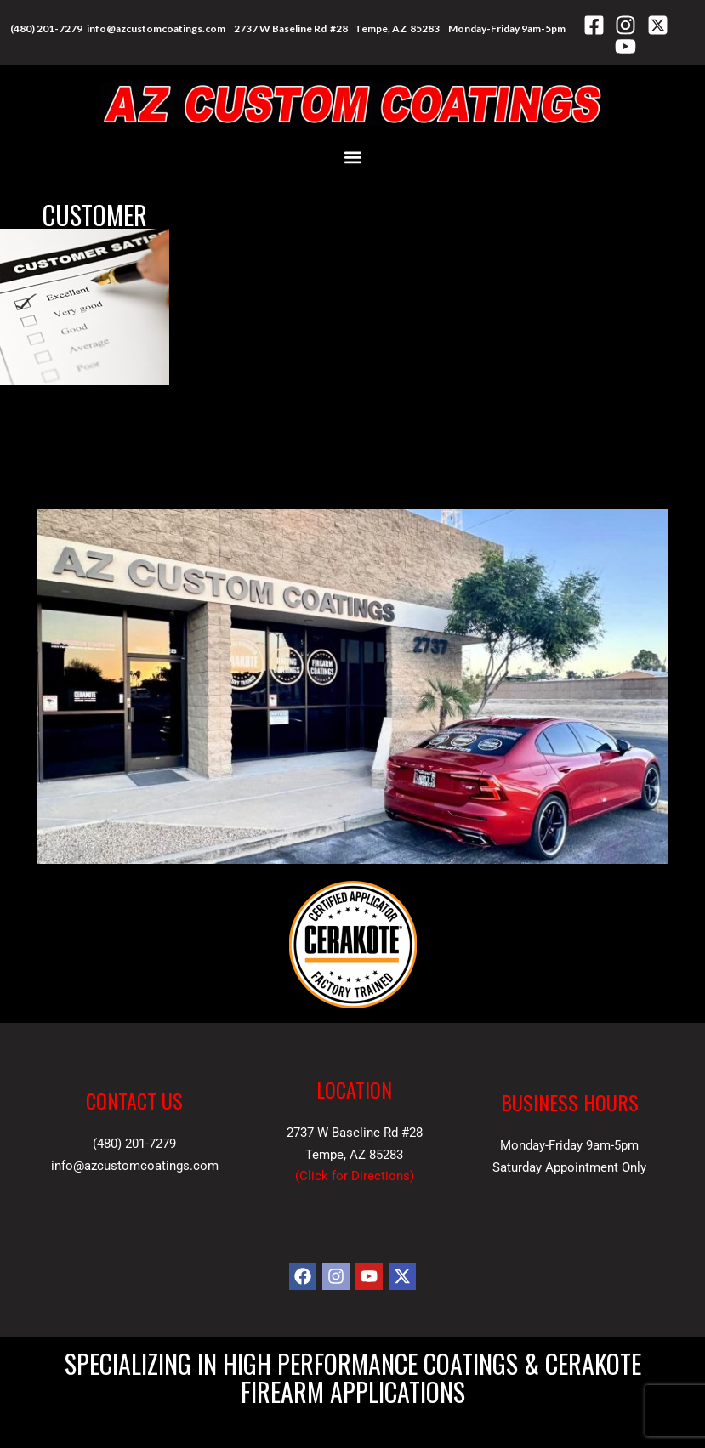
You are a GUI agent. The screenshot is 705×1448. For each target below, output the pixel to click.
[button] (352, 157)
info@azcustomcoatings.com (156, 28)
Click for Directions (354, 1176)
